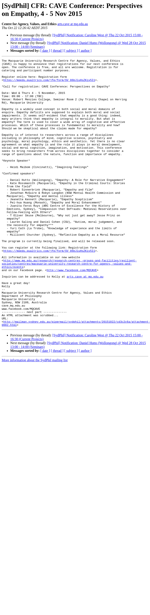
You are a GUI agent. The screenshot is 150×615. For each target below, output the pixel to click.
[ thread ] (57, 50)
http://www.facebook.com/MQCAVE (72, 312)
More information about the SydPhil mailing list (35, 413)
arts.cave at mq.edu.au (72, 24)
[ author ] (85, 50)
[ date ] (45, 50)
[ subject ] (71, 50)
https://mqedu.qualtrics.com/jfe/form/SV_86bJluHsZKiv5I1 (49, 84)
